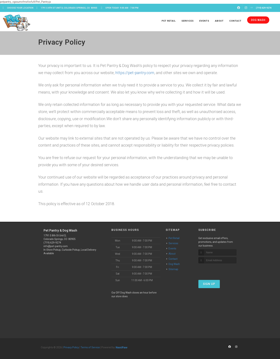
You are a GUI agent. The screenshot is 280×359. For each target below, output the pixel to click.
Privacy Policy (71, 347)
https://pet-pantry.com (134, 73)
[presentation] (217, 270)
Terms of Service (90, 347)
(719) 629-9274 (52, 242)
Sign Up (209, 284)
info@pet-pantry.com (56, 246)
